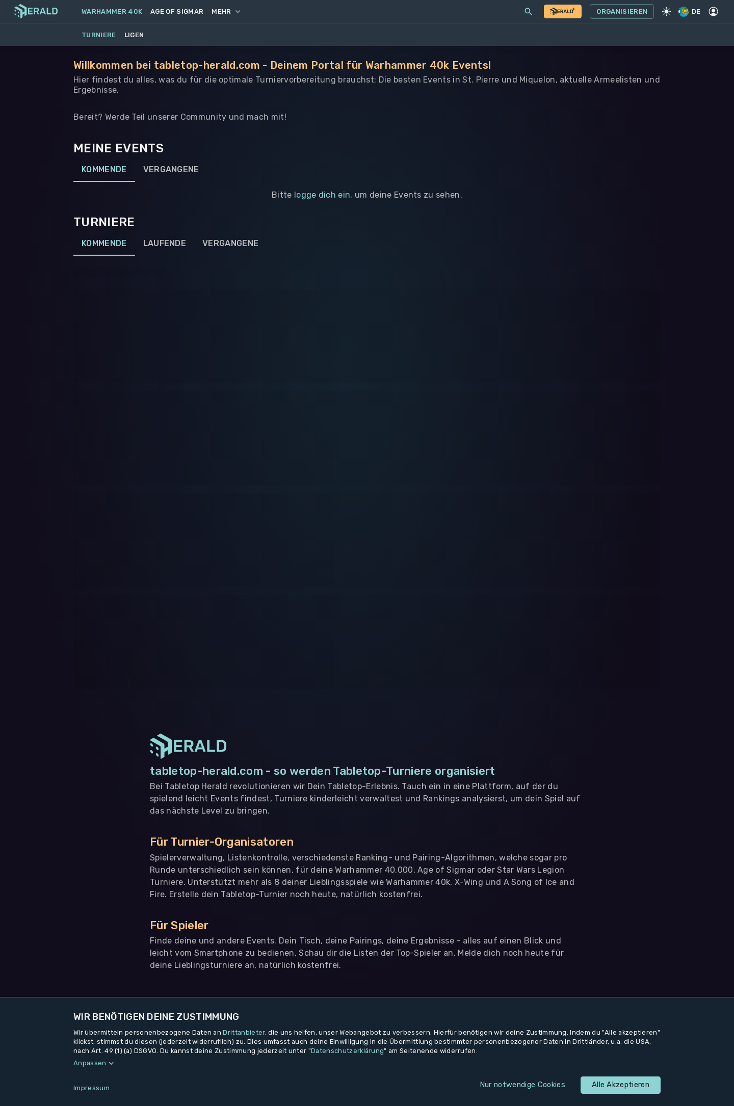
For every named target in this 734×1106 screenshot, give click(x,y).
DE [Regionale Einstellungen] (690, 11)
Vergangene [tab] (171, 169)
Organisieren (621, 12)
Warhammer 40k (112, 11)
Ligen (134, 35)
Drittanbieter (244, 1032)
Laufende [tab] (165, 243)
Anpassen (90, 1063)
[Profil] (713, 12)
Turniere (99, 35)
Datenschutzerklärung (347, 1051)
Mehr (226, 11)
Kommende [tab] (104, 169)
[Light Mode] (666, 12)
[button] (367, 1063)
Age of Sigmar (176, 11)
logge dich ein (322, 195)
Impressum (91, 1088)
